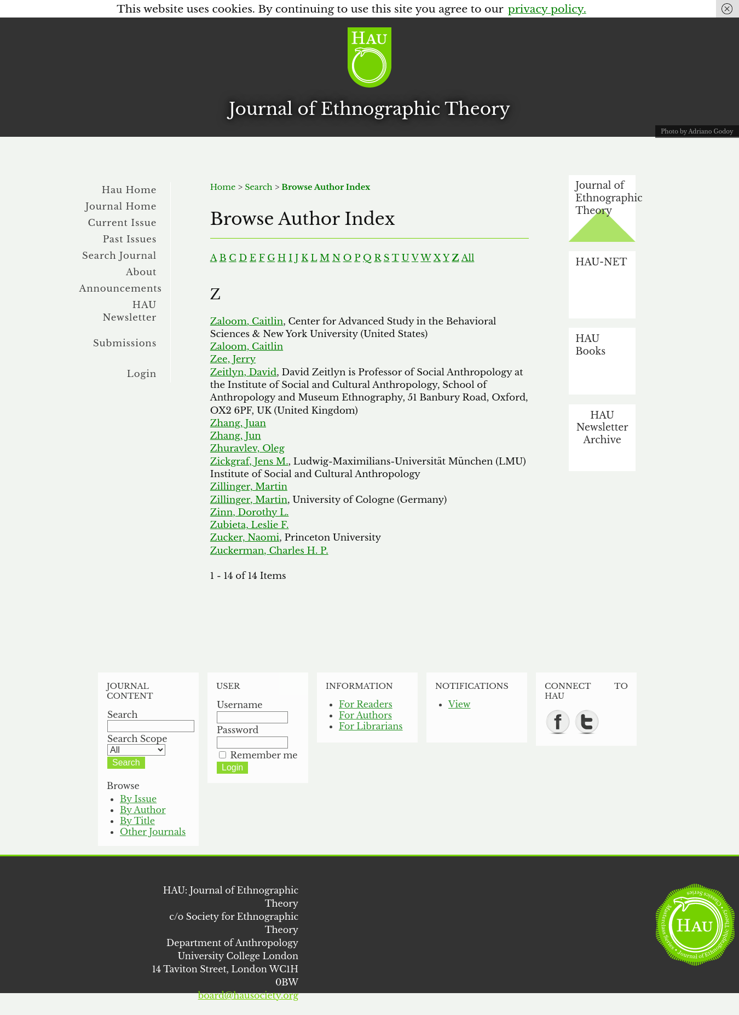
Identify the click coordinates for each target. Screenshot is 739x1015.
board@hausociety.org (248, 995)
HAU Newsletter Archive (602, 427)
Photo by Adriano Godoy (697, 131)
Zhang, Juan (238, 422)
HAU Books (590, 345)
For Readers (365, 704)
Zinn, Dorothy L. (249, 512)
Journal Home (121, 206)
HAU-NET (601, 262)
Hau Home (129, 189)
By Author (143, 809)
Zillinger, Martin (248, 486)
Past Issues (130, 239)
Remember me (264, 755)
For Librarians (371, 726)
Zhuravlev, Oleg (247, 448)
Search (258, 187)
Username (240, 704)
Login (142, 373)
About (141, 271)
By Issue (138, 798)
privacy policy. (547, 8)
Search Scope (137, 744)
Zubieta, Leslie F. (249, 524)
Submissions (125, 343)
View (459, 704)
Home (223, 187)
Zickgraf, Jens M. (249, 461)
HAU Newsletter (129, 311)
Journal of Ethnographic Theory (369, 108)
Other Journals (153, 831)
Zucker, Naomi (244, 537)
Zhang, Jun (235, 435)
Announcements (120, 288)
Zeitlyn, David (243, 372)
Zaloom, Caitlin (246, 321)
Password (237, 729)
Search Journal (119, 255)
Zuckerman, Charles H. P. (269, 550)
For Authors (365, 715)
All (468, 257)
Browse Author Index (325, 187)
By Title (137, 820)
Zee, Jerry (233, 358)
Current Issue (122, 222)
